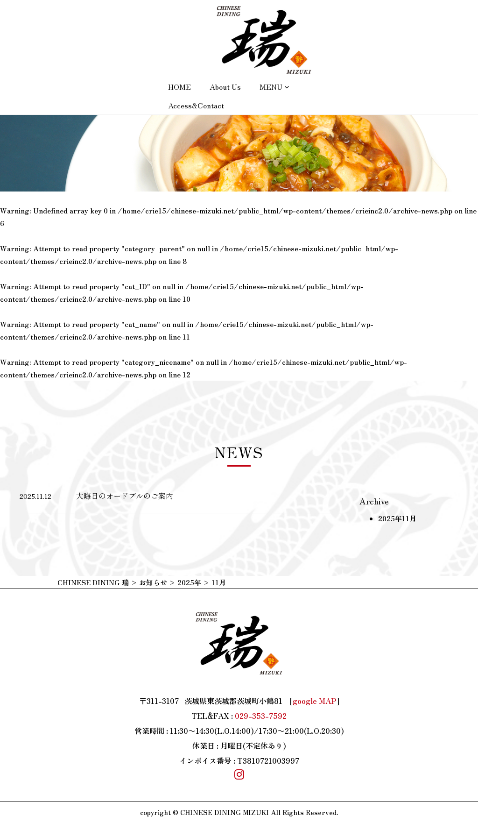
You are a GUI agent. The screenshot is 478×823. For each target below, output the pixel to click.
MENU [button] (274, 86)
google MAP (315, 700)
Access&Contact (196, 105)
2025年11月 (397, 518)
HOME (179, 86)
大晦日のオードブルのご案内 (124, 495)
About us (225, 86)
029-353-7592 (261, 715)
